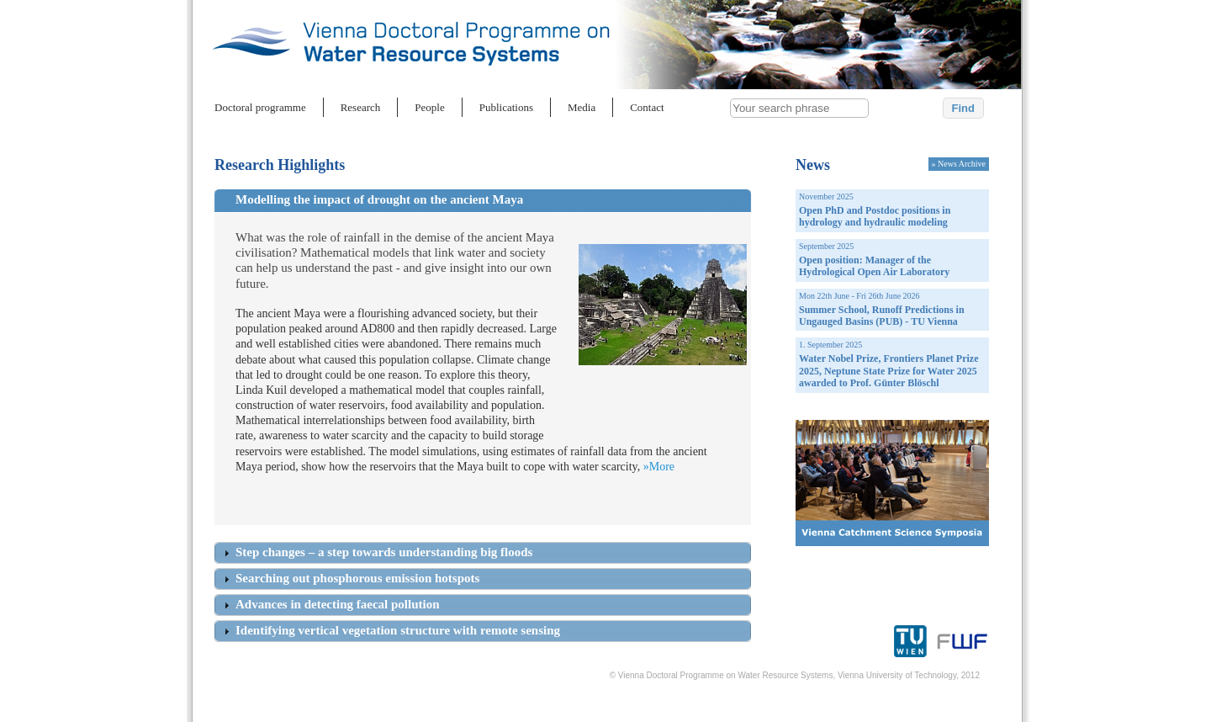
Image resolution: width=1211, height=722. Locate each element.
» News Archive (959, 163)
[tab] (493, 202)
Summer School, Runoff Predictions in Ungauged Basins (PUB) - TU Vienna (882, 315)
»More (658, 466)
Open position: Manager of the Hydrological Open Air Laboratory (874, 266)
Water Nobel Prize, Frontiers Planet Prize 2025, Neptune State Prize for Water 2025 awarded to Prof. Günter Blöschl (888, 371)
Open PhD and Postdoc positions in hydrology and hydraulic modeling (874, 216)
